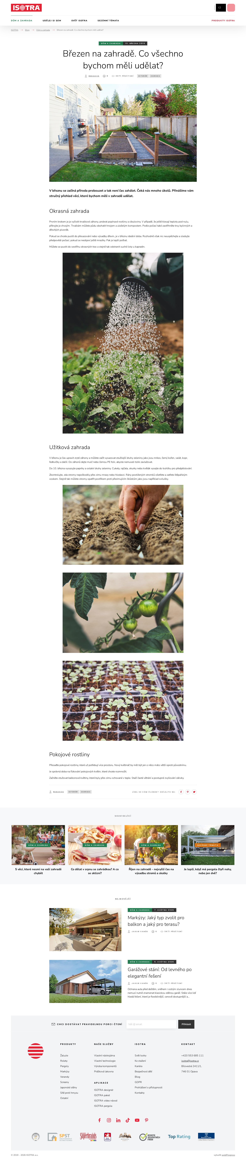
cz (219, 7)
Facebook (195, 7)
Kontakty (139, 1093)
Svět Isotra (79, 20)
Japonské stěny (68, 1087)
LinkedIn (118, 1120)
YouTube (208, 8)
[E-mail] (151, 1024)
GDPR (138, 1082)
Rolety (63, 1061)
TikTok (128, 1120)
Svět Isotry (140, 1055)
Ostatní (64, 1098)
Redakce (94, 76)
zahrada (155, 76)
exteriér (142, 76)
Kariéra (138, 1066)
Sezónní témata (108, 20)
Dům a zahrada (21, 20)
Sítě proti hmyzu (69, 1093)
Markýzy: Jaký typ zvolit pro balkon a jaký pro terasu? (156, 921)
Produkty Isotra (223, 20)
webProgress (228, 1155)
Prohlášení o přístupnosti (148, 1087)
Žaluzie (64, 1055)
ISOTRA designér (103, 1090)
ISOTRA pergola (103, 1106)
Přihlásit (186, 1024)
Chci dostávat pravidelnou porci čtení (89, 1024)
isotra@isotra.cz (190, 1061)
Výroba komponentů (105, 1066)
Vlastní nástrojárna (104, 1055)
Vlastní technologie (104, 1061)
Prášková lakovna (103, 1071)
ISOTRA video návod (105, 1100)
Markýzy (64, 1071)
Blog (137, 1077)
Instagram (201, 7)
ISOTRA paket (102, 1095)
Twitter (194, 791)
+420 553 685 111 (192, 1055)
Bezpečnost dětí (143, 1071)
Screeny (64, 1082)
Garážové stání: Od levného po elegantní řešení (160, 972)
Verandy (64, 1077)
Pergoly (64, 1066)
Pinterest (187, 791)
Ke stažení (140, 1061)
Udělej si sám (52, 20)
